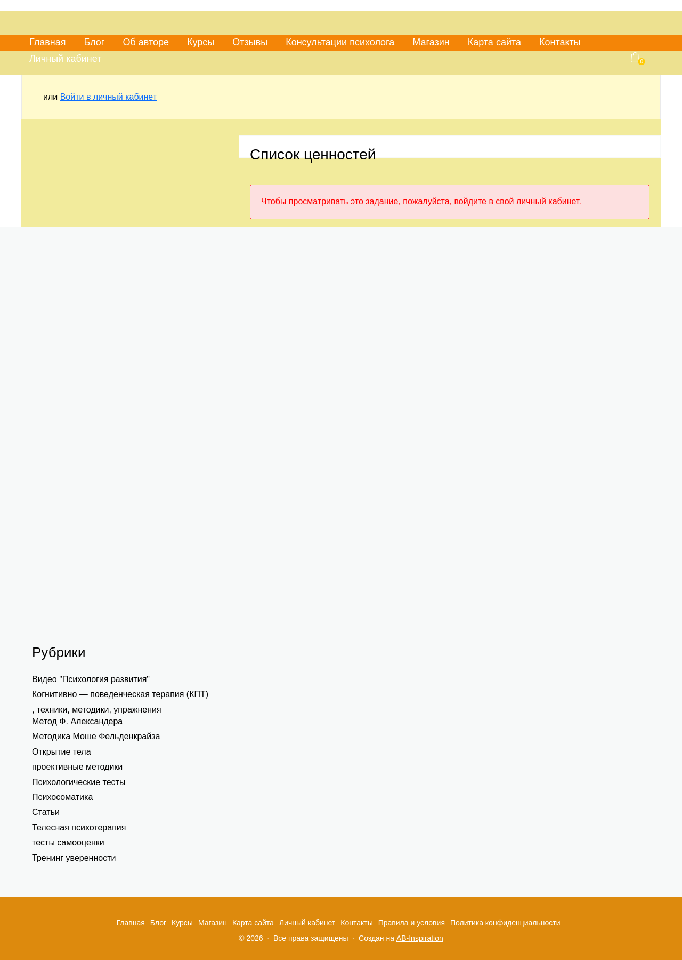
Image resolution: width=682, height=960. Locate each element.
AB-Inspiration (419, 938)
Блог (94, 42)
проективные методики (77, 766)
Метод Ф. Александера (77, 721)
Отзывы (249, 42)
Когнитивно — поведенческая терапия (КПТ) (120, 694)
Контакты (560, 42)
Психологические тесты (78, 782)
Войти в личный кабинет (108, 96)
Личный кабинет (65, 58)
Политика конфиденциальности (505, 922)
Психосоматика (62, 797)
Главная (47, 42)
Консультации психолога (340, 42)
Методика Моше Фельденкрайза (96, 736)
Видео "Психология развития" (91, 679)
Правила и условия (411, 922)
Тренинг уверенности (74, 857)
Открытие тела (61, 751)
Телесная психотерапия (79, 827)
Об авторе (146, 42)
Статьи (46, 812)
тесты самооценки (68, 842)
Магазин (430, 42)
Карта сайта (494, 42)
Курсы (200, 42)
